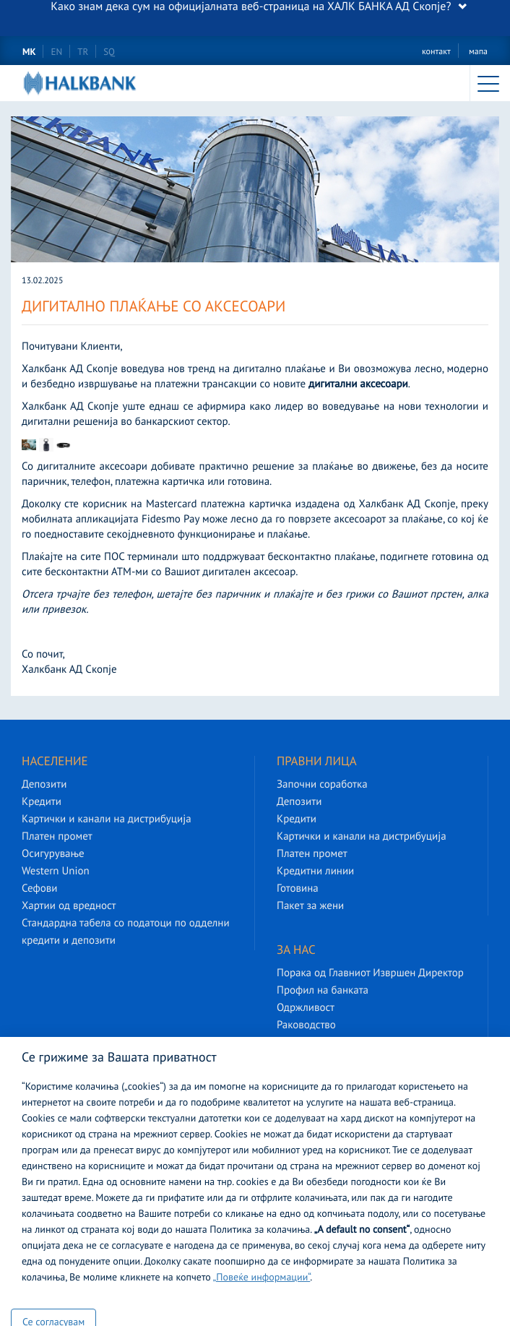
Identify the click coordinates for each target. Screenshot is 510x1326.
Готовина (298, 889)
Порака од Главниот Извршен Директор (370, 974)
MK (28, 52)
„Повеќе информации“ (262, 1279)
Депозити (44, 785)
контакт (436, 52)
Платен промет (57, 837)
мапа (478, 52)
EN (56, 52)
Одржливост (305, 1008)
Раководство (306, 1026)
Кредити (41, 802)
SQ (109, 52)
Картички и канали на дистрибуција (106, 820)
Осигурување (53, 854)
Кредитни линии (315, 872)
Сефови (39, 889)
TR (82, 52)
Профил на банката (322, 991)
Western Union (56, 872)
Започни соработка (322, 785)
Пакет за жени (310, 906)
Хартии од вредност (69, 906)
